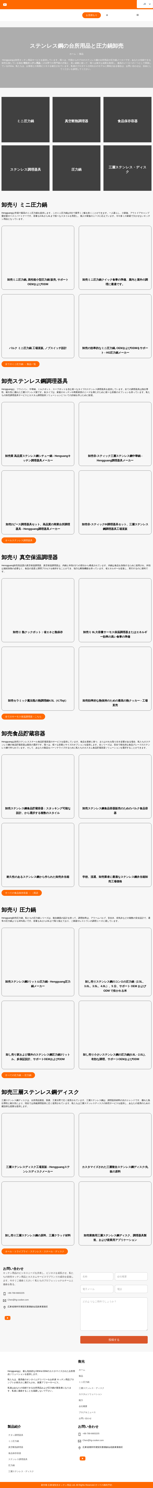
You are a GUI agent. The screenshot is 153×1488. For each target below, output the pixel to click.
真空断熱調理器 (15, 1447)
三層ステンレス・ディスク (91, 1388)
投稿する (114, 1339)
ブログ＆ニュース (87, 1412)
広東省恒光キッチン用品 (59, 1485)
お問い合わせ (85, 1418)
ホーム (73, 54)
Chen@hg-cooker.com (18, 1300)
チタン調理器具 (15, 1435)
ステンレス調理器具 (17, 1459)
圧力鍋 (11, 1465)
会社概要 (83, 1406)
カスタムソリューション (90, 1394)
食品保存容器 (14, 1453)
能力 (81, 1400)
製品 (81, 1376)
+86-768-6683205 (16, 1293)
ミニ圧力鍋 (84, 1382)
